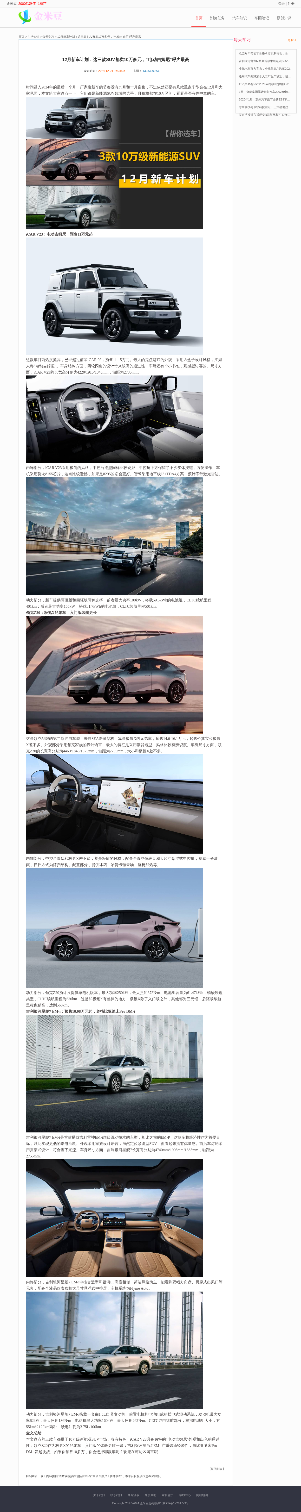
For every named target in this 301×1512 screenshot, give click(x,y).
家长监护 (167, 1495)
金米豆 (12, 4)
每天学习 (48, 36)
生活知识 (33, 36)
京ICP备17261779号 (176, 1503)
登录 (281, 4)
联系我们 (116, 1495)
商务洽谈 (133, 1495)
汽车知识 (239, 18)
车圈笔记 (262, 18)
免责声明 (150, 1495)
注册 (291, 4)
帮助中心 (185, 1495)
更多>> (292, 40)
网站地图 (202, 1495)
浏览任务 (217, 18)
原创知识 (284, 18)
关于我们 (99, 1495)
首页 (199, 18)
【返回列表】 (216, 1469)
